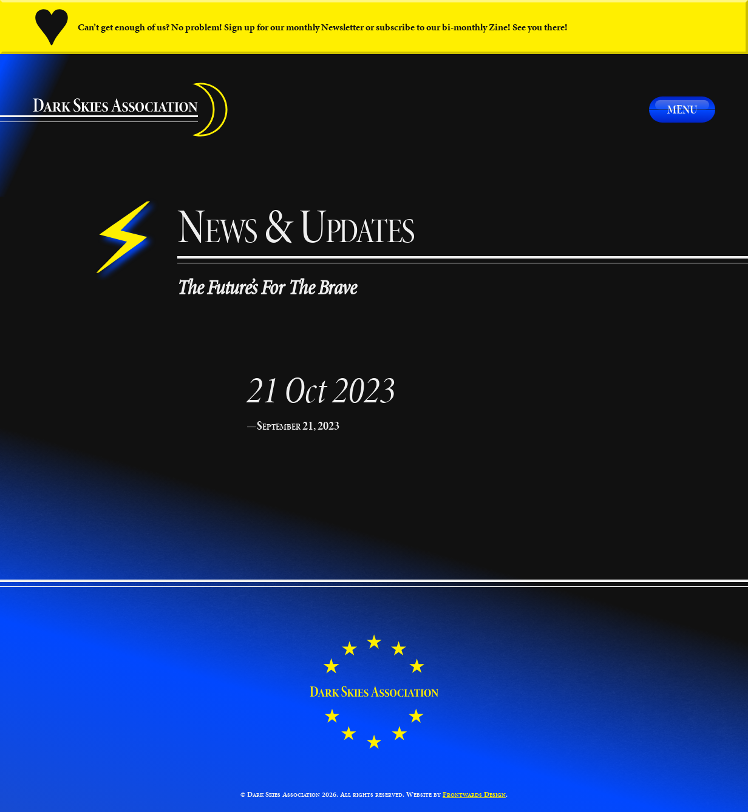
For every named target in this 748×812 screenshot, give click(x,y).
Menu (682, 109)
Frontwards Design (474, 794)
